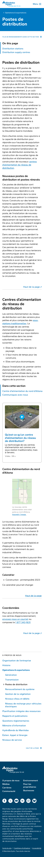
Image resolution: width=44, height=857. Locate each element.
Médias (6, 784)
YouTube (16, 800)
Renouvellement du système (19, 689)
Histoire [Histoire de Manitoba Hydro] (6, 665)
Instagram (28, 800)
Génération (11, 675)
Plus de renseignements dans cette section (20, 37)
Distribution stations (12, 48)
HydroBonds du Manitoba (15, 730)
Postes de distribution (16, 684)
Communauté (8, 791)
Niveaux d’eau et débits (17, 698)
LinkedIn (22, 800)
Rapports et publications (14, 716)
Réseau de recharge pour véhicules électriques (23, 705)
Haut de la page (31, 287)
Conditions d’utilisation (22, 848)
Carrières (6, 787)
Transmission (12, 679)
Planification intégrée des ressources (21, 711)
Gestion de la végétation (18, 694)
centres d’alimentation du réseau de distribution (19, 164)
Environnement (30, 780)
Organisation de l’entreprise (16, 660)
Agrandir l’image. (19, 514)
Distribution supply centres (16, 52)
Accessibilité (36, 848)
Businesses (28, 790)
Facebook (4, 800)
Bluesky (34, 800)
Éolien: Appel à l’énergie (14, 735)
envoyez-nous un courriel (15, 619)
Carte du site (6, 848)
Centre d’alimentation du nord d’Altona (22, 391)
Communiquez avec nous (15, 395)
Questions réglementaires (15, 721)
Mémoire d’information (14, 725)
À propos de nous (11, 655)
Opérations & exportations (15, 13)
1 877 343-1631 (23, 622)
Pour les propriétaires (29, 785)
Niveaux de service (12, 740)
